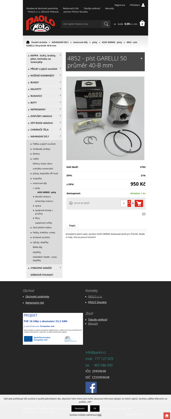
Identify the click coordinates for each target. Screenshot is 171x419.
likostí (103, 319)
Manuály (109, 8)
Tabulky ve (94, 319)
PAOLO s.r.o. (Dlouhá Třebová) (43, 11)
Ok (95, 408)
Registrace (120, 5)
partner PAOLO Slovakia (75, 11)
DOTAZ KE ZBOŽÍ (81, 203)
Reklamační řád (70, 8)
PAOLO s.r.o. (95, 296)
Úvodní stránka (39, 42)
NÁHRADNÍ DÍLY (60, 42)
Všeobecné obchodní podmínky (42, 8)
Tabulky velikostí (91, 8)
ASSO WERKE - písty (112, 42)
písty (94, 42)
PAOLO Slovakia (97, 302)
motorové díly (80, 42)
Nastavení (80, 408)
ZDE (100, 414)
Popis (72, 225)
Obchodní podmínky (37, 296)
